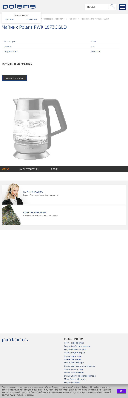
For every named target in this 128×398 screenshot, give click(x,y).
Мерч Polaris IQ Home (75, 379)
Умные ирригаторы (73, 369)
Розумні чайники (72, 382)
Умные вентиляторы (74, 362)
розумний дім (73, 339)
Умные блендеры (72, 359)
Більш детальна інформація (21, 395)
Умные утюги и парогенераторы (80, 376)
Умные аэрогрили (72, 356)
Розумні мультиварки (74, 352)
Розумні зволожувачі (74, 343)
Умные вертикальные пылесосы (79, 366)
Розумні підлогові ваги (75, 349)
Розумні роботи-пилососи (77, 346)
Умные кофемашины (74, 372)
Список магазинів (34, 212)
